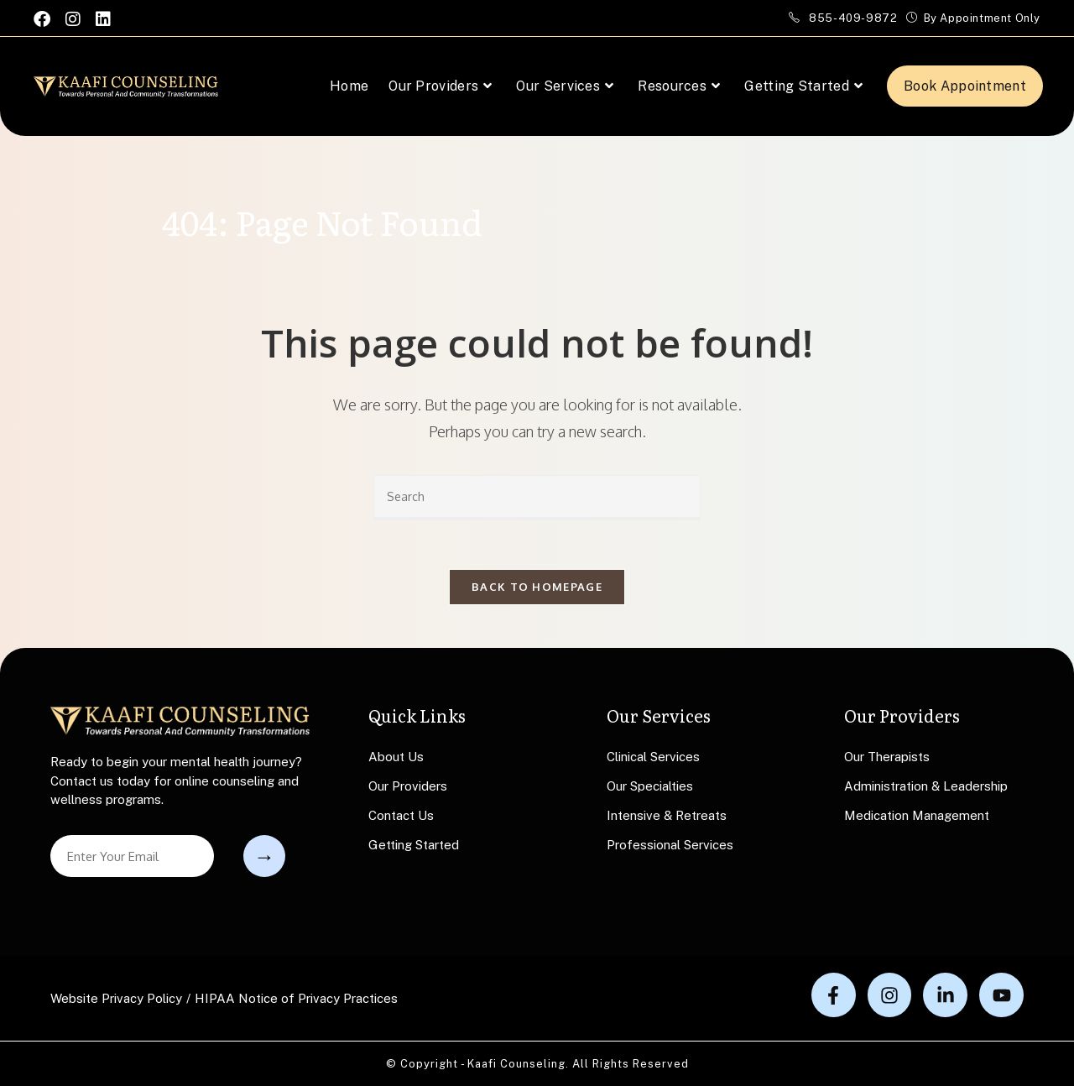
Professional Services (670, 845)
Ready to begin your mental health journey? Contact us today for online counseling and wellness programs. (176, 781)
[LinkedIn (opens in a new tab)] (103, 19)
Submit (264, 856)
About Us (396, 757)
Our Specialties (650, 787)
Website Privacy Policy (116, 998)
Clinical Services (653, 757)
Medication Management (916, 816)
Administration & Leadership (926, 787)
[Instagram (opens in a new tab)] (73, 19)
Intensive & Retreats (667, 816)
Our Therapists (887, 757)
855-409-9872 (854, 18)
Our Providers (407, 787)
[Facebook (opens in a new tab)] (46, 19)
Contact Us (401, 816)
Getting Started (413, 845)
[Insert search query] (537, 497)
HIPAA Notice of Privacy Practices (296, 998)
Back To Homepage (537, 588)
